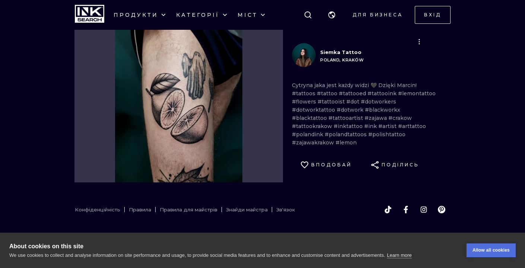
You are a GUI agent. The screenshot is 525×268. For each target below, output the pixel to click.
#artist (388, 126)
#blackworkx (382, 109)
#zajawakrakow (313, 142)
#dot (353, 101)
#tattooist (332, 101)
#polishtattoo (386, 134)
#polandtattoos (346, 134)
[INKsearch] (89, 15)
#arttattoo (412, 126)
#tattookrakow (313, 126)
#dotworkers (378, 101)
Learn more (399, 255)
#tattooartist (346, 118)
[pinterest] (442, 209)
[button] (332, 15)
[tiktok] (388, 209)
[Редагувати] (419, 42)
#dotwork (351, 109)
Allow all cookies (491, 250)
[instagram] (424, 209)
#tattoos (304, 93)
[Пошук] (308, 15)
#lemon (346, 142)
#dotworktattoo (314, 109)
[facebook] (406, 209)
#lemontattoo (417, 93)
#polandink (308, 134)
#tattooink (383, 93)
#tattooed (353, 93)
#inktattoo (349, 126)
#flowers (305, 101)
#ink (371, 126)
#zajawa (376, 118)
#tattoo (328, 93)
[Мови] (332, 15)
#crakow (400, 118)
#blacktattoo (310, 118)
